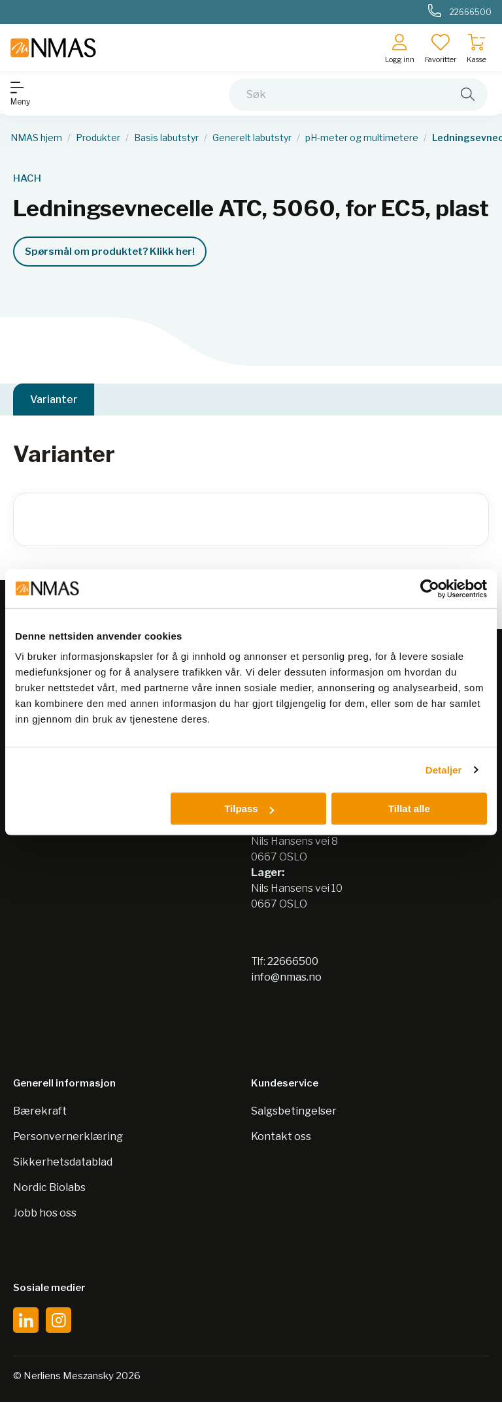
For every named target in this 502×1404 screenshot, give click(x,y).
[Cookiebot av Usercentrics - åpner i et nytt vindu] (430, 588)
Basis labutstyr (166, 137)
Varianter (54, 400)
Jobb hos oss (44, 1215)
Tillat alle (409, 808)
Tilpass (248, 808)
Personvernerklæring (68, 1138)
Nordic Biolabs (49, 1189)
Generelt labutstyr (252, 137)
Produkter (98, 137)
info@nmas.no (286, 979)
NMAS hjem (36, 137)
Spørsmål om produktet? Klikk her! (110, 251)
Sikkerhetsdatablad (62, 1164)
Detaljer (444, 769)
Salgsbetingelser (294, 1113)
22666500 (292, 963)
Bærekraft (40, 1113)
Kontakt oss (281, 1138)
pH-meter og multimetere (361, 137)
